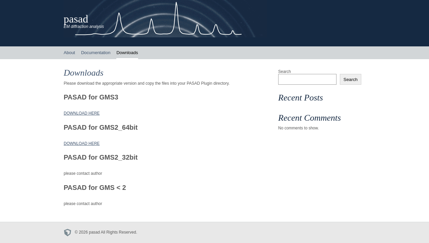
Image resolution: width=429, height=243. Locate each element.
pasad (76, 19)
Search (284, 71)
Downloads (127, 52)
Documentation (95, 52)
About (69, 52)
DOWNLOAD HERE (82, 113)
